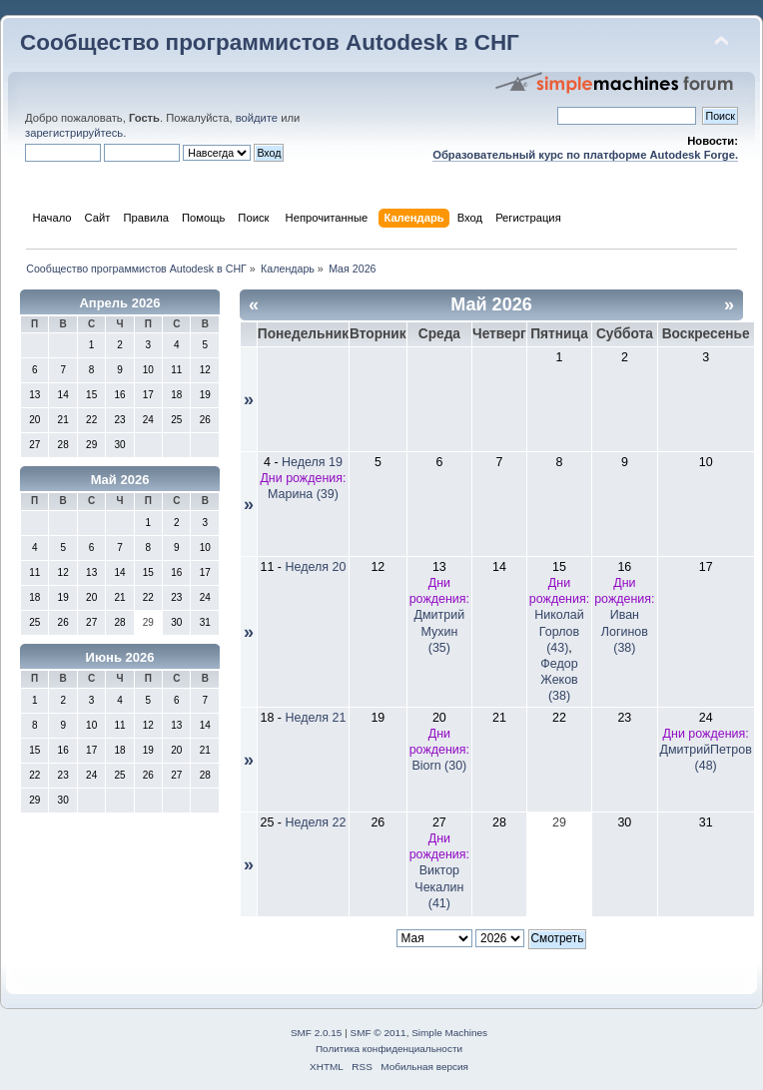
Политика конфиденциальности (389, 1048)
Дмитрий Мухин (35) (439, 631)
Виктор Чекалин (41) (438, 886)
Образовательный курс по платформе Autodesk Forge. (585, 155)
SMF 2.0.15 (317, 1032)
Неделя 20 (316, 567)
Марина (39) (303, 494)
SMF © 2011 (378, 1032)
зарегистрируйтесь (74, 133)
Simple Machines (449, 1032)
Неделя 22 (316, 822)
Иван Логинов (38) (624, 631)
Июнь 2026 (120, 657)
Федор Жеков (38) (558, 680)
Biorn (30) (438, 766)
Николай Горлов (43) (558, 631)
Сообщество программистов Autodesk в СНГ (269, 42)
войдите (257, 118)
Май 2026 (120, 479)
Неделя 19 (312, 462)
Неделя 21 (316, 718)
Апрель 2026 (119, 302)
